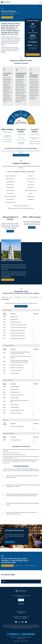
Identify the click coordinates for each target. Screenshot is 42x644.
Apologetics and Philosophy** (10, 175)
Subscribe (24, 618)
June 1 (32, 49)
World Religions (31, 199)
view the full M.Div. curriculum (21, 155)
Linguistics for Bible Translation (31, 190)
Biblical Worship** (10, 187)
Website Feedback (24, 641)
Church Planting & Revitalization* (10, 196)
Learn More (35, 45)
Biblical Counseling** (10, 178)
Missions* (31, 193)
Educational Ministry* (10, 199)
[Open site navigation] (40, 2)
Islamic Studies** (31, 187)
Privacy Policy (17, 641)
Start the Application (7, 565)
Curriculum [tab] (5, 297)
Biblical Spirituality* (10, 181)
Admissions (21, 602)
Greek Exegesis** (31, 181)
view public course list (21, 306)
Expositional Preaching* (30, 178)
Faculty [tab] (24, 297)
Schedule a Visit (19, 565)
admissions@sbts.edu (6, 276)
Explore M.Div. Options (33, 54)
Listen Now (20, 613)
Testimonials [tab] (17, 297)
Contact (21, 599)
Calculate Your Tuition (7, 279)
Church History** (10, 193)
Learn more (32, 39)
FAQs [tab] (11, 297)
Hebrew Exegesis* (31, 184)
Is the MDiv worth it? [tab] (33, 297)
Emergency (14, 634)
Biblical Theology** (10, 184)
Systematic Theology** (31, 196)
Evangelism (31, 175)
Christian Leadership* (10, 190)
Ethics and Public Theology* (10, 202)
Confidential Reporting (28, 634)
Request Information (7, 17)
